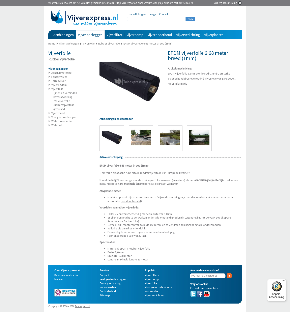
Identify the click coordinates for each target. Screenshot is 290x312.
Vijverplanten (214, 34)
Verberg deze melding (225, 3)
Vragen (153, 14)
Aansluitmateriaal (61, 73)
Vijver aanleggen (90, 34)
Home (131, 14)
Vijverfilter (114, 34)
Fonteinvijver (59, 77)
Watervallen (152, 291)
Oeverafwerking (62, 97)
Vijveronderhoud (159, 34)
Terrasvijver (58, 81)
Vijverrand (59, 109)
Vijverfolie (151, 283)
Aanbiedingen (63, 34)
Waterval (56, 125)
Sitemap (105, 295)
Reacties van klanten (66, 275)
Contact (163, 14)
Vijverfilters (152, 275)
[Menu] (283, 281)
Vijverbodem (59, 85)
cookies (188, 3)
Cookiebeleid (108, 291)
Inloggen (141, 14)
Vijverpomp (134, 34)
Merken (58, 279)
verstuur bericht (131, 201)
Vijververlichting (188, 34)
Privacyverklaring (110, 283)
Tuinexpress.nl (82, 306)
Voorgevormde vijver (64, 117)
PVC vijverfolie (61, 101)
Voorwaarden (108, 287)
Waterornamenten (62, 121)
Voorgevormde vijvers (158, 287)
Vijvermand (58, 113)
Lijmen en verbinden (65, 93)
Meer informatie (177, 83)
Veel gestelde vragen (113, 279)
